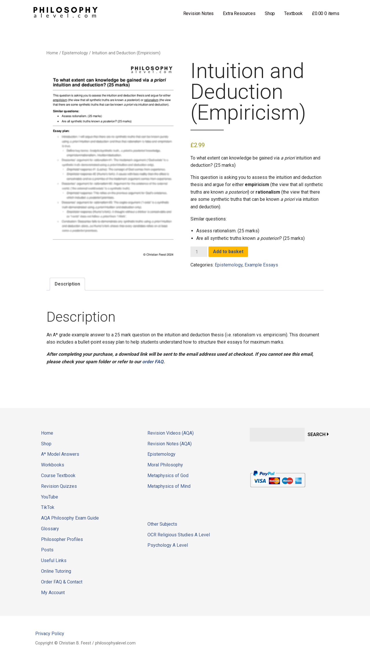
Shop (270, 13)
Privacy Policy (49, 633)
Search (316, 434)
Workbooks (52, 465)
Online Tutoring (56, 571)
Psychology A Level (167, 545)
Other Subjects (162, 524)
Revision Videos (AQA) (170, 433)
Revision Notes (198, 13)
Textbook (293, 13)
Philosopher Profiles (62, 539)
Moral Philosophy (165, 465)
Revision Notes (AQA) (169, 443)
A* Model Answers (60, 454)
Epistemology (75, 52)
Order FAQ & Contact (61, 582)
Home (52, 52)
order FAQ (152, 361)
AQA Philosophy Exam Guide (70, 518)
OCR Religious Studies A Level (178, 534)
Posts (47, 550)
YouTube (49, 497)
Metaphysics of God (167, 475)
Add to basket (228, 251)
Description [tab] (67, 284)
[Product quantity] (198, 251)
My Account (53, 592)
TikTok (47, 507)
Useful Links (53, 560)
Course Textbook (58, 475)
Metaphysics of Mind (168, 486)
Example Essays (261, 265)
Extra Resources (239, 13)
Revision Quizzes (59, 486)
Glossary (50, 528)
